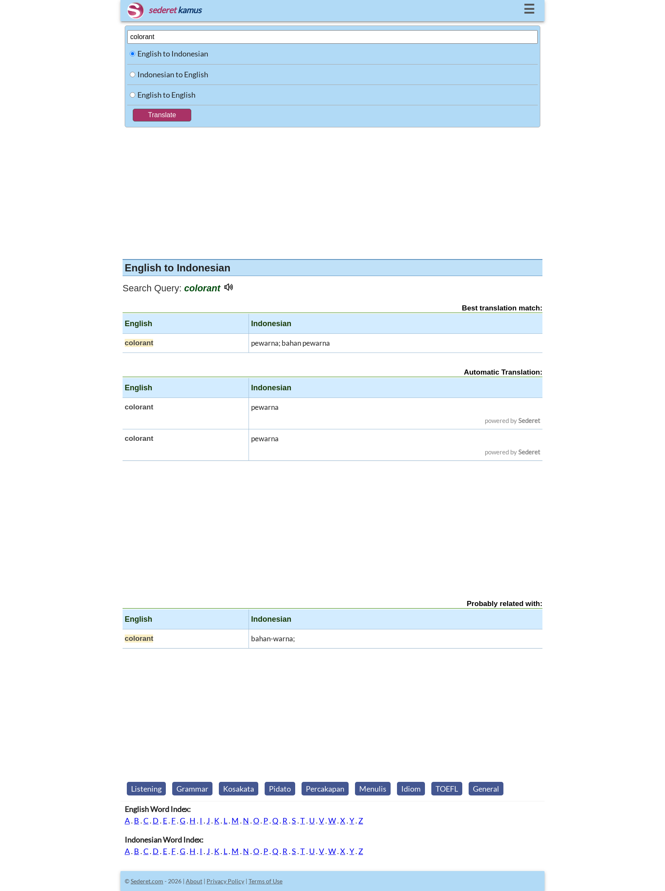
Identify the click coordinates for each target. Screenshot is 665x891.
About (194, 881)
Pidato (280, 788)
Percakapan (325, 788)
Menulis (372, 788)
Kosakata (238, 788)
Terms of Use (265, 881)
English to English (166, 94)
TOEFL (447, 788)
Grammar (192, 788)
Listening (146, 788)
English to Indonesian (172, 53)
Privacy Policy (225, 881)
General (486, 788)
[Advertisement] (332, 191)
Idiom (411, 788)
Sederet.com (147, 881)
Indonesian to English (172, 74)
